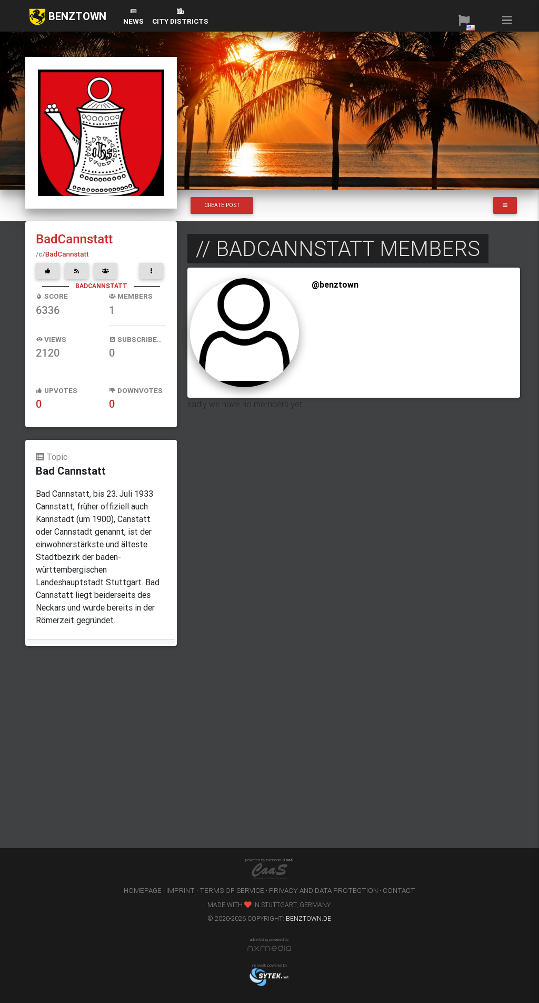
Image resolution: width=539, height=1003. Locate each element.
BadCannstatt (74, 239)
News (133, 17)
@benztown (335, 284)
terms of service (231, 890)
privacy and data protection (323, 890)
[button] (464, 20)
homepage (143, 890)
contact (399, 890)
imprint (180, 890)
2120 (47, 353)
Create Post (222, 205)
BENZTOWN (67, 16)
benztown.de (308, 918)
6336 (47, 310)
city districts (180, 17)
